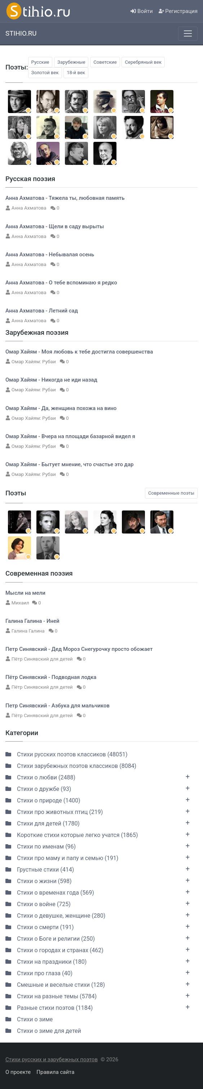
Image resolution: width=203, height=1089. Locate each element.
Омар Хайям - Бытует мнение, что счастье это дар (69, 464)
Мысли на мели (25, 593)
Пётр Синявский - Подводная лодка (50, 677)
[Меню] (188, 33)
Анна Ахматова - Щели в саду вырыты (54, 226)
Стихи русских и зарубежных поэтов (51, 1059)
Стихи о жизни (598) (97, 880)
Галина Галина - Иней (32, 621)
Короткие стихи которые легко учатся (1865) (97, 834)
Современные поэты (171, 493)
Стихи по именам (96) (97, 845)
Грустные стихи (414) (97, 868)
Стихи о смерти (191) (97, 926)
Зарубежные (71, 62)
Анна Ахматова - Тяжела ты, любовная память (65, 198)
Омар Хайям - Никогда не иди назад (51, 380)
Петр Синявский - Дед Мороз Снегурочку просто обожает (79, 649)
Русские (40, 62)
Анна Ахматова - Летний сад (41, 310)
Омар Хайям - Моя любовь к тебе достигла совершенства (79, 351)
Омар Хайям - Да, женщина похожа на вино (60, 408)
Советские (105, 62)
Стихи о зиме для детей (43, 1030)
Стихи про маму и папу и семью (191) (97, 857)
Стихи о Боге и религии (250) (97, 937)
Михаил (20, 603)
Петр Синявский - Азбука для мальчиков (57, 705)
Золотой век (45, 72)
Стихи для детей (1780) (97, 822)
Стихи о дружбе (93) (97, 788)
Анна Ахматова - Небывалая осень (49, 254)
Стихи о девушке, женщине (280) (97, 914)
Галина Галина (29, 631)
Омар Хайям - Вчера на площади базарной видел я (70, 436)
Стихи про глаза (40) (97, 972)
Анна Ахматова (30, 208)
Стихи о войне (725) (97, 903)
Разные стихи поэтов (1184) (97, 1007)
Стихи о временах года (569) (97, 891)
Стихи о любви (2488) (97, 776)
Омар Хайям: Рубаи (34, 361)
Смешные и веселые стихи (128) (97, 984)
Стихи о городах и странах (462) (97, 949)
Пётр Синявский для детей (43, 659)
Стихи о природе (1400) (97, 799)
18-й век (76, 72)
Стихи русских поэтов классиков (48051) (66, 754)
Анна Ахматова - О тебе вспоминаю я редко (61, 282)
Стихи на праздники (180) (97, 961)
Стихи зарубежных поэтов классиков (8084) (70, 765)
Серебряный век (143, 62)
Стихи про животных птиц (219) (97, 811)
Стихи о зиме (29, 1019)
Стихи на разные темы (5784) (97, 995)
